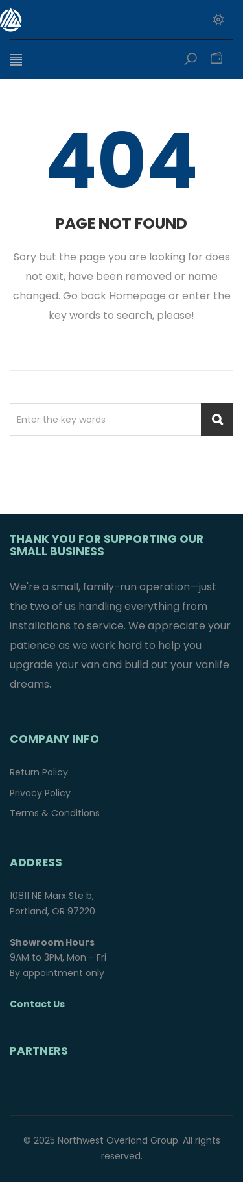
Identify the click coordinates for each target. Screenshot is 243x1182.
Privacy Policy (40, 792)
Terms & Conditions (55, 813)
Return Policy (39, 772)
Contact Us (37, 1004)
